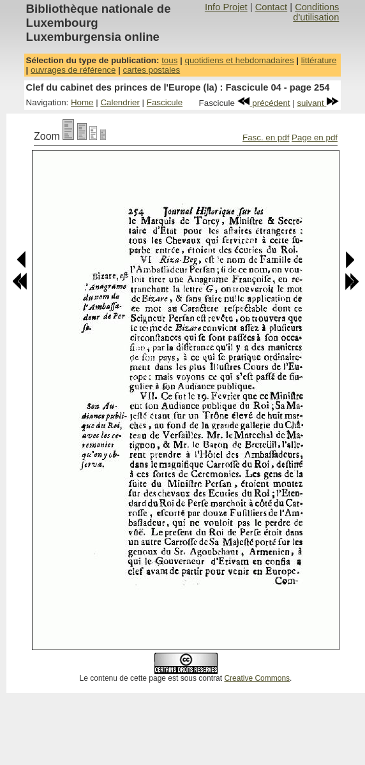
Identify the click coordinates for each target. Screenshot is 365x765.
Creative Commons (257, 678)
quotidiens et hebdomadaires (239, 60)
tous (169, 60)
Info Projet (226, 7)
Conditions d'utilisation (316, 12)
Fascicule (164, 102)
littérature (319, 60)
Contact (271, 7)
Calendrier (120, 102)
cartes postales (152, 70)
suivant (318, 103)
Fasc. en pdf (265, 137)
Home (82, 102)
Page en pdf (315, 137)
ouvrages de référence (73, 70)
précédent (263, 103)
